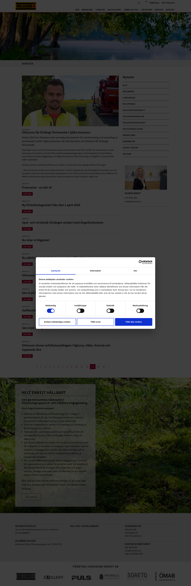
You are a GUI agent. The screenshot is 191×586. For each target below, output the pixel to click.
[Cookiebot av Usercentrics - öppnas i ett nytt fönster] (140, 262)
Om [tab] (135, 271)
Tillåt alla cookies (133, 322)
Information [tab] (95, 271)
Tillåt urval (96, 322)
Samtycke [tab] (55, 271)
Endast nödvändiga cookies (57, 322)
